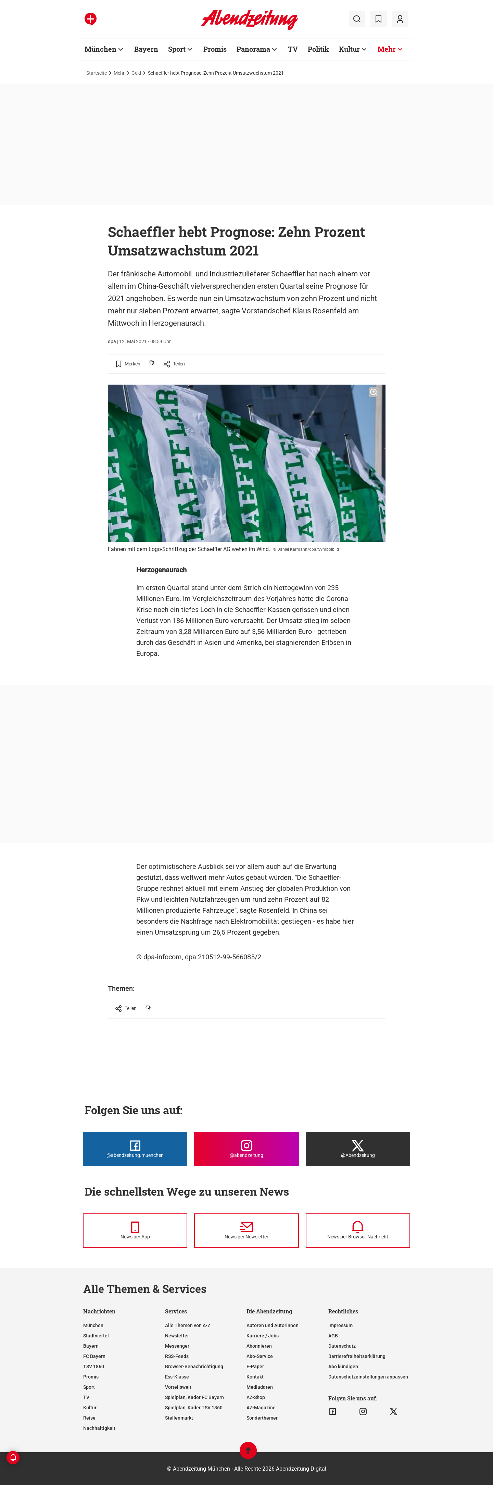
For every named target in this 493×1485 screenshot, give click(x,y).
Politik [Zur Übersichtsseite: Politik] (318, 49)
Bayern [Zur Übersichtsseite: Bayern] (146, 49)
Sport (89, 1387)
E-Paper (255, 1366)
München (93, 1325)
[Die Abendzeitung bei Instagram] (246, 1149)
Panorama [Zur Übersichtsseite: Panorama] (253, 49)
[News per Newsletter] (246, 1230)
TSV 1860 (93, 1366)
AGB (333, 1335)
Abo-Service (259, 1356)
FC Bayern (94, 1356)
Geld (136, 73)
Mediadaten (259, 1387)
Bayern (91, 1346)
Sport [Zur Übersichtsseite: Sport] (177, 49)
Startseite (96, 73)
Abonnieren (259, 1346)
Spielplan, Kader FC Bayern (194, 1397)
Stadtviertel (96, 1335)
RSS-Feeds (177, 1356)
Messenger (177, 1346)
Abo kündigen (343, 1366)
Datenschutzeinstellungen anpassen (368, 1377)
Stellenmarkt (179, 1418)
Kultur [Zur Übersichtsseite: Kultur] (349, 49)
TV (86, 1397)
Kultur (90, 1407)
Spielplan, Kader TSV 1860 (194, 1407)
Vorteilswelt (178, 1387)
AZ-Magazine (261, 1407)
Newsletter (177, 1335)
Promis (91, 1377)
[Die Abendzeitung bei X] (358, 1149)
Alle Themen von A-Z (187, 1325)
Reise (89, 1418)
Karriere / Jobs (262, 1335)
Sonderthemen (262, 1418)
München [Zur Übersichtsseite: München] (100, 49)
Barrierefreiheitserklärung (356, 1356)
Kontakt (255, 1377)
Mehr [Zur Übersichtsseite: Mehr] (387, 49)
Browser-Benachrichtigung (194, 1366)
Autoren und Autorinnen (272, 1325)
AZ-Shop (255, 1397)
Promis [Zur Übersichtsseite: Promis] (215, 49)
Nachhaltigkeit (99, 1428)
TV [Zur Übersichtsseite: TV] (293, 49)
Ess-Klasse (177, 1377)
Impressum (340, 1325)
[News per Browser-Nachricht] (358, 1230)
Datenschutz (342, 1346)
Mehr (119, 73)
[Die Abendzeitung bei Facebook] (135, 1149)
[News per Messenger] (135, 1230)
